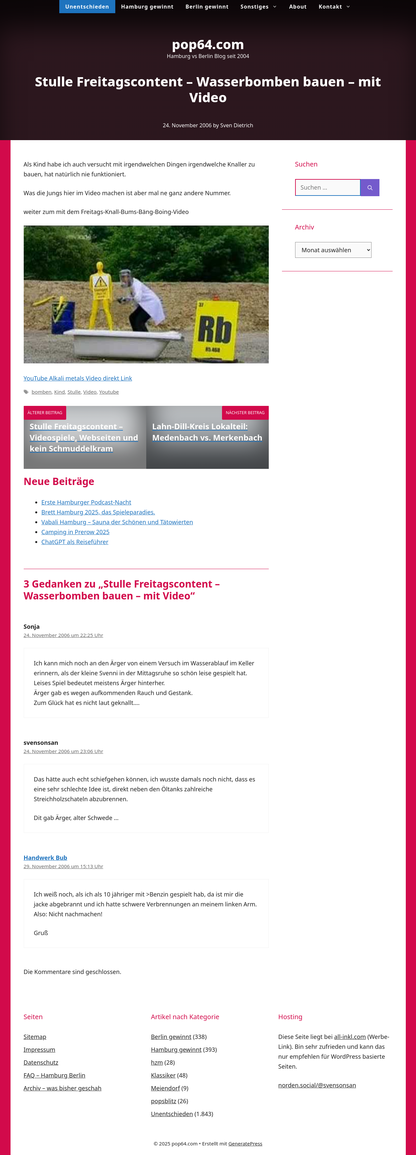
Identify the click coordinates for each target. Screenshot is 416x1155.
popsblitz (163, 1101)
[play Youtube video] (146, 294)
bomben (41, 391)
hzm (157, 1062)
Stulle (74, 391)
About (298, 6)
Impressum (39, 1049)
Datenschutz (41, 1062)
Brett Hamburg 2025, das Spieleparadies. (98, 512)
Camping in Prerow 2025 (76, 532)
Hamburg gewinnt (147, 6)
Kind (59, 391)
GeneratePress (245, 1143)
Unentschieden (87, 6)
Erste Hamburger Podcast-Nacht (86, 502)
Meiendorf (165, 1088)
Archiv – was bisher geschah (63, 1088)
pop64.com (208, 44)
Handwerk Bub (46, 858)
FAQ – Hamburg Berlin (55, 1075)
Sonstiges (261, 6)
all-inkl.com (350, 1037)
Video (90, 391)
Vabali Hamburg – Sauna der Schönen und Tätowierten (117, 522)
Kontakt (338, 6)
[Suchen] (370, 187)
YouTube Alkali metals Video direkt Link (78, 378)
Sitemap (35, 1037)
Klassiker (163, 1075)
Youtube (109, 391)
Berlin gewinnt (207, 6)
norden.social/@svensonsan (317, 1085)
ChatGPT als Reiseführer (75, 542)
